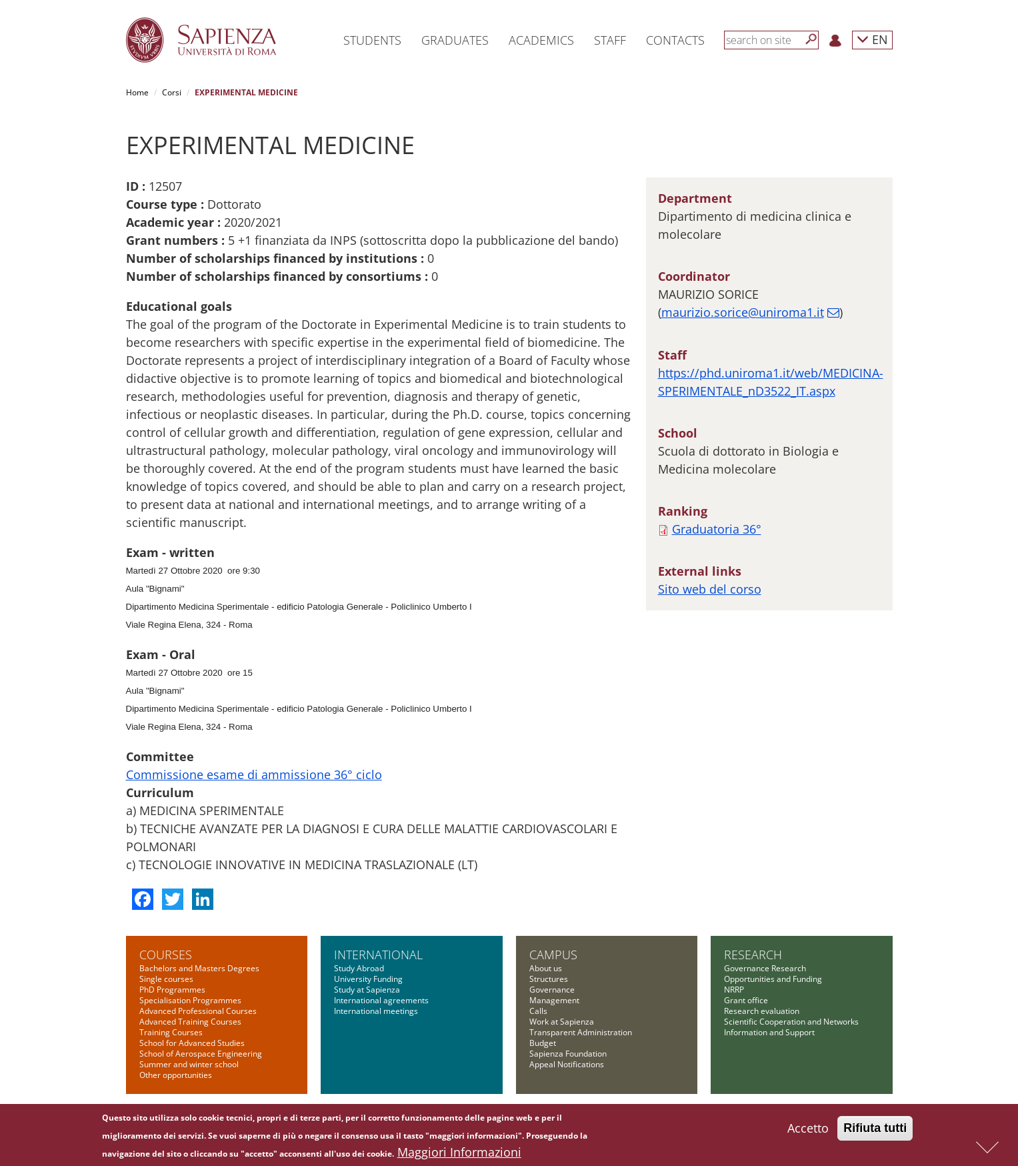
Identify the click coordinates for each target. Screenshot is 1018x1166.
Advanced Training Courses (190, 1021)
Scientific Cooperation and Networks (791, 1021)
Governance (552, 989)
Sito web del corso (709, 589)
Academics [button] (541, 40)
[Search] (811, 39)
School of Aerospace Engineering (200, 1053)
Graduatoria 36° (716, 529)
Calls (538, 1011)
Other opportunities (175, 1075)
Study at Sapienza (367, 989)
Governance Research (765, 968)
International (378, 955)
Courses (165, 955)
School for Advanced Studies (192, 1043)
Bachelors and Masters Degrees (199, 968)
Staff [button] (610, 40)
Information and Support (769, 1032)
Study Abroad (359, 968)
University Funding (368, 979)
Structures (548, 979)
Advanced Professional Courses (198, 1011)
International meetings (376, 1011)
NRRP (734, 989)
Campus (553, 955)
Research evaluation (761, 1011)
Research (753, 955)
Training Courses (171, 1032)
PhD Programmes (172, 989)
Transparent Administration (580, 1032)
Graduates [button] (455, 40)
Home (137, 92)
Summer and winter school (189, 1064)
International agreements (381, 1000)
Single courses (166, 979)
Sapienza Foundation (568, 1053)
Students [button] (372, 40)
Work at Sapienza (561, 1021)
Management (554, 1000)
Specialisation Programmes (190, 1000)
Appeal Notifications (566, 1064)
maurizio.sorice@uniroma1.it (742, 312)
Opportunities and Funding (773, 979)
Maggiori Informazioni (459, 1153)
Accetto (808, 1129)
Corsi (171, 92)
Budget (542, 1043)
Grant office (746, 1000)
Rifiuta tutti (875, 1128)
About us (545, 968)
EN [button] (872, 39)
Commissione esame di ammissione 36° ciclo (254, 774)
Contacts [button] (675, 40)
